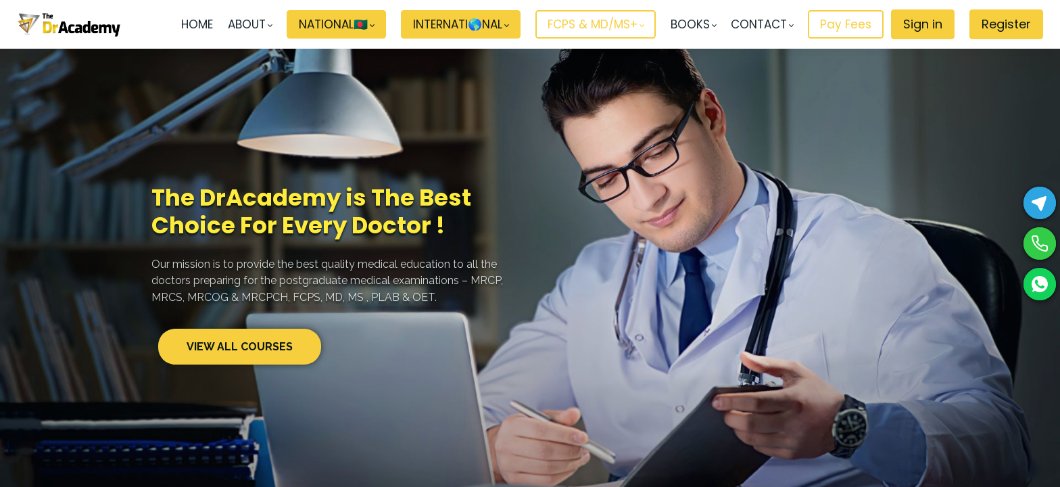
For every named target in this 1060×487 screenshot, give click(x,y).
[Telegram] (1039, 203)
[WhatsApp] (1039, 284)
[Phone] (1039, 243)
